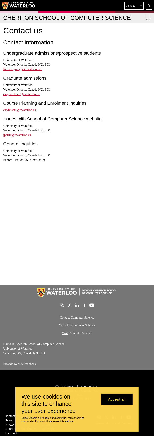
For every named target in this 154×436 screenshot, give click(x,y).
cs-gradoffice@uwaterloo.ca (21, 94)
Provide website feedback (19, 364)
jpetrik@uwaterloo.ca (17, 135)
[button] (134, 5)
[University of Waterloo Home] (19, 6)
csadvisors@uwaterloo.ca (19, 110)
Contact (65, 317)
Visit (65, 333)
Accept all (117, 399)
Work (62, 325)
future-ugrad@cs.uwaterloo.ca (22, 69)
